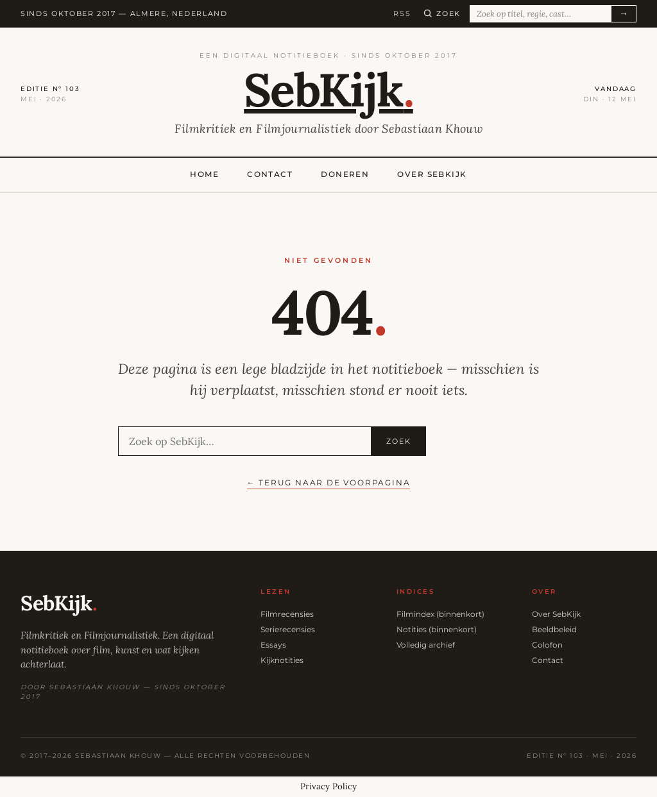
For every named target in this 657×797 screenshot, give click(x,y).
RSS (402, 13)
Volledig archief (426, 645)
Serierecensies (287, 629)
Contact (270, 174)
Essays (273, 645)
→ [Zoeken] (623, 13)
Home (204, 174)
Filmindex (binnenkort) (440, 614)
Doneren (345, 174)
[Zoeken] (442, 13)
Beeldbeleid (554, 629)
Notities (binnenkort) (437, 629)
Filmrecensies (287, 614)
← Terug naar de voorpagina (329, 482)
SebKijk (328, 89)
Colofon (547, 645)
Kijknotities (281, 660)
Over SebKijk (431, 174)
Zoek (398, 441)
